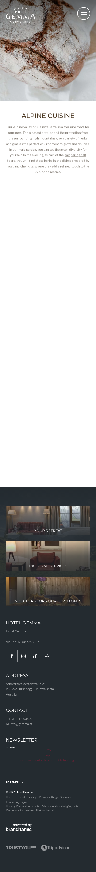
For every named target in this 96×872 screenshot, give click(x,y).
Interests (10, 747)
